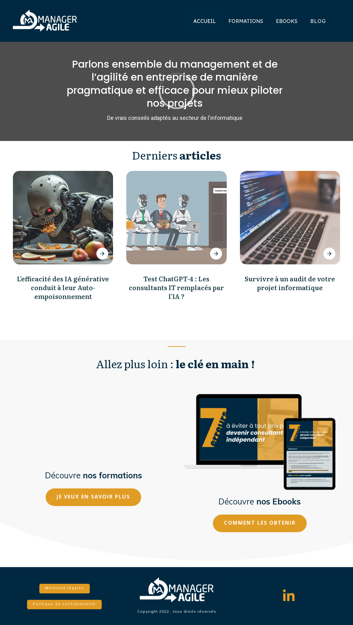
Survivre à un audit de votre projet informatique (290, 283)
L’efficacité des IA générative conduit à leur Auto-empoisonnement (63, 287)
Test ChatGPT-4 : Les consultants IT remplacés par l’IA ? (176, 287)
